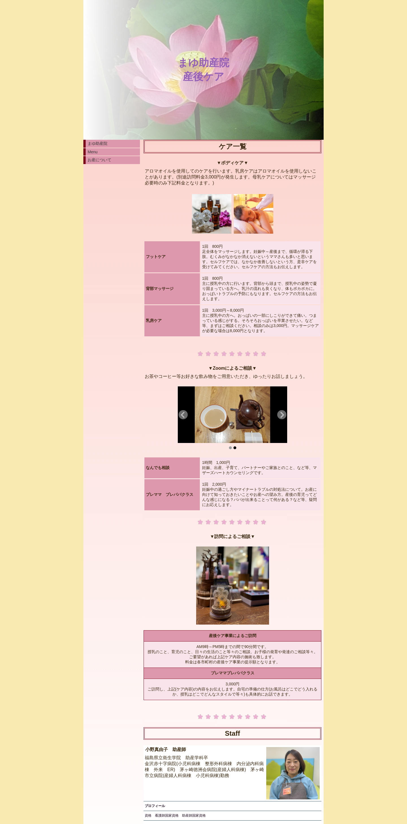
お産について (99, 160)
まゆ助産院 (97, 143)
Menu (93, 152)
